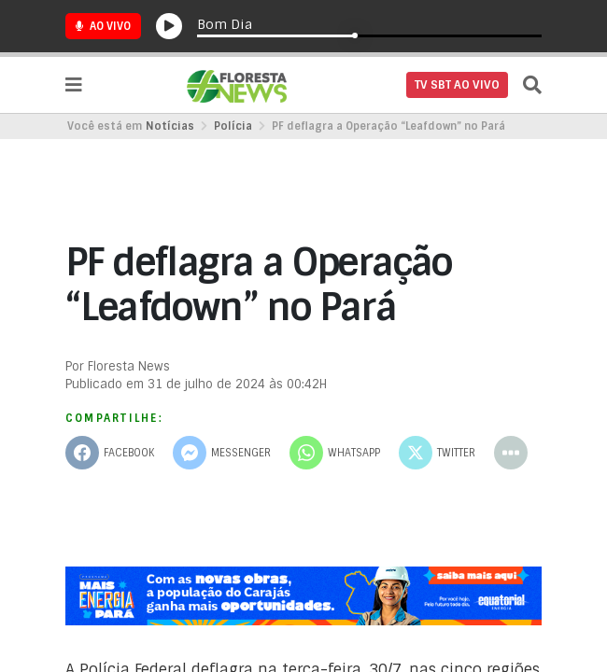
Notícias (170, 126)
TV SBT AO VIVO (457, 84)
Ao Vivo (103, 26)
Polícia (233, 126)
